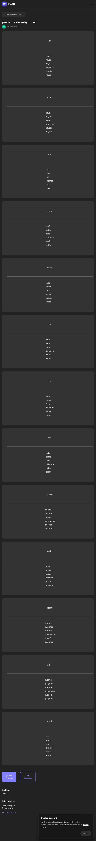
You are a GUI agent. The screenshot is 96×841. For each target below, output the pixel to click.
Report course (9, 812)
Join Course (9, 777)
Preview (28, 777)
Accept (85, 833)
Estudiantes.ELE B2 (13, 14)
